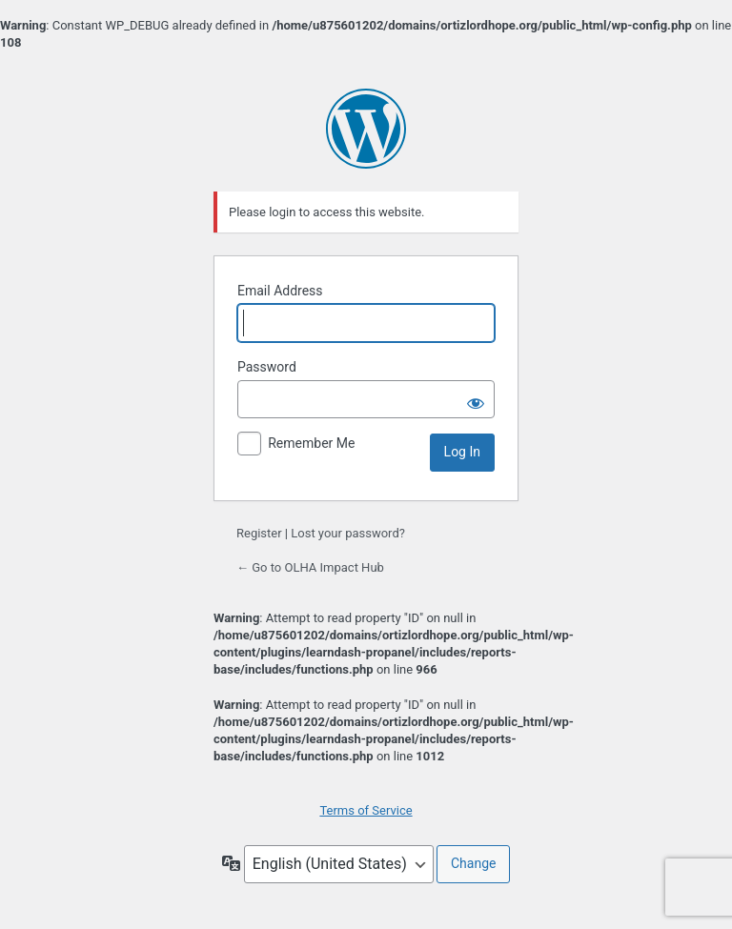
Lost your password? (348, 533)
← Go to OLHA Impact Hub (310, 567)
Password (266, 366)
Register (259, 533)
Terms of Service (365, 810)
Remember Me (311, 443)
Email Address (280, 290)
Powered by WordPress (366, 129)
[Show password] (476, 399)
